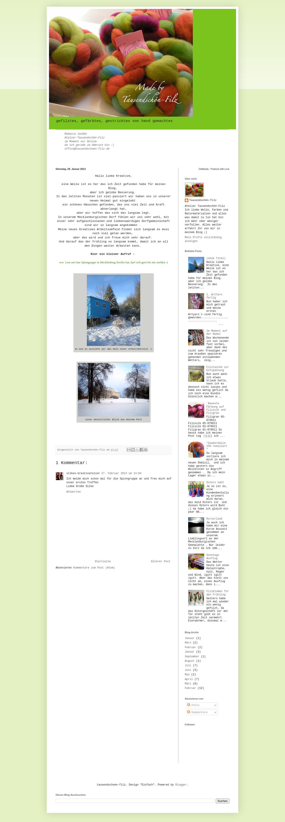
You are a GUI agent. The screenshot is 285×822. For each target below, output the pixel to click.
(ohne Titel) (216, 258)
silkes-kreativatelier (83, 473)
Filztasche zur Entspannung (217, 369)
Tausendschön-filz (202, 200)
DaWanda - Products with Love (214, 169)
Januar (189, 638)
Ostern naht (215, 482)
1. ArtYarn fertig (214, 296)
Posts (193, 705)
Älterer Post (160, 561)
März (188, 642)
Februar (190, 647)
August (189, 661)
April (189, 679)
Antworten (73, 491)
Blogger (181, 784)
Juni (188, 670)
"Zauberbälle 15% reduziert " (216, 446)
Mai (187, 674)
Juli (188, 665)
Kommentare (197, 712)
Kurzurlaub (214, 518)
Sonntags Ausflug (212, 557)
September (192, 656)
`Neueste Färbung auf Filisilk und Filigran (216, 408)
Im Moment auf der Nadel (216, 332)
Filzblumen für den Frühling (217, 593)
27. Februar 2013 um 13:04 (121, 473)
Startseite (103, 561)
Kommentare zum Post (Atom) (94, 567)
